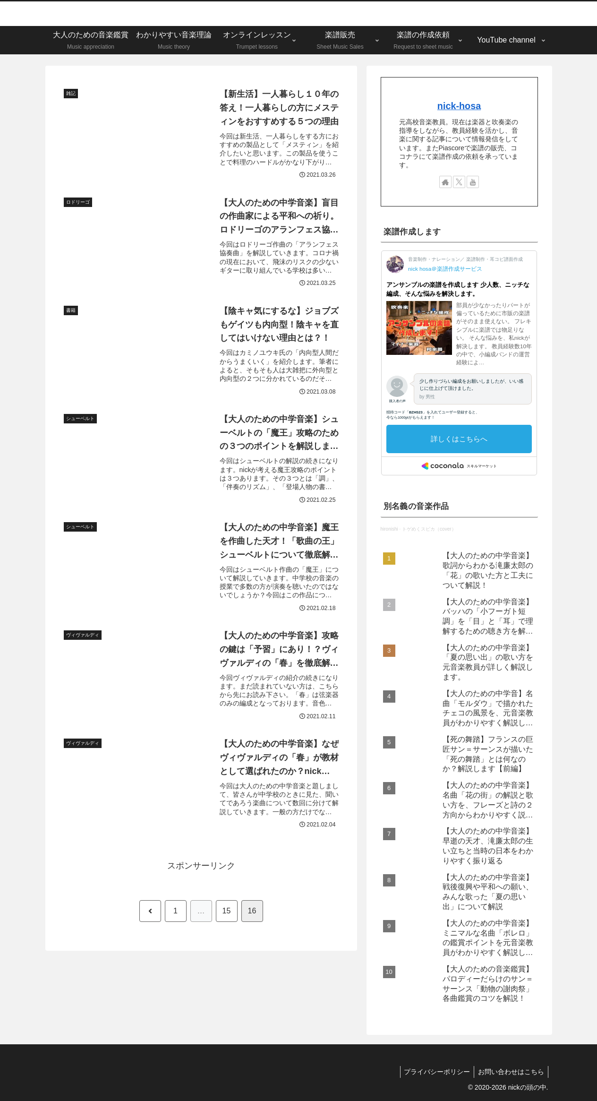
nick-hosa (459, 106)
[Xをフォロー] (459, 182)
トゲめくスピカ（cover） (429, 529)
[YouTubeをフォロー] (473, 182)
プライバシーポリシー (434, 1071)
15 (226, 920)
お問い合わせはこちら (510, 1071)
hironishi (389, 529)
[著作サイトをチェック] (445, 182)
